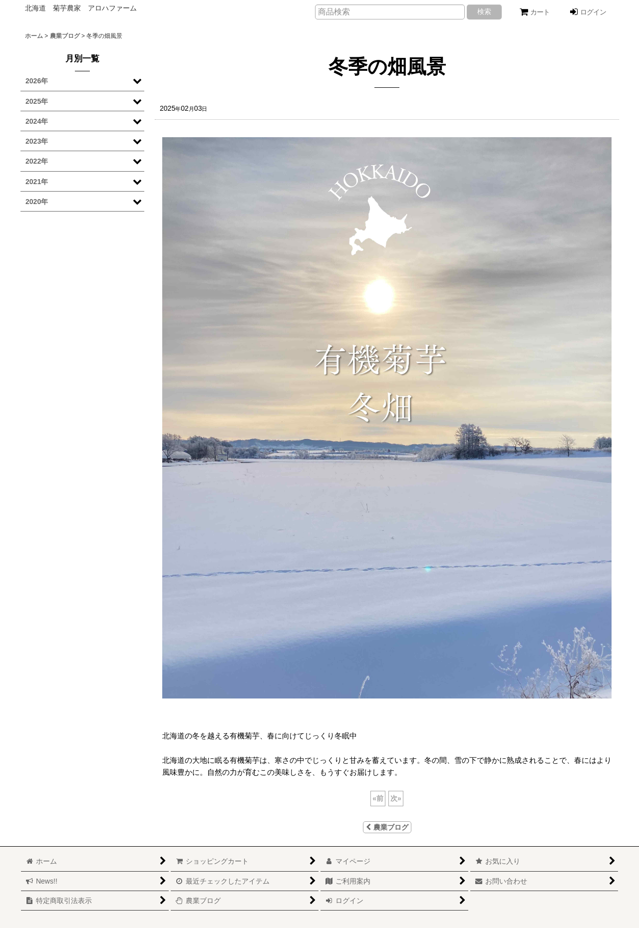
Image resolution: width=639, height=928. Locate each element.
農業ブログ (387, 827)
